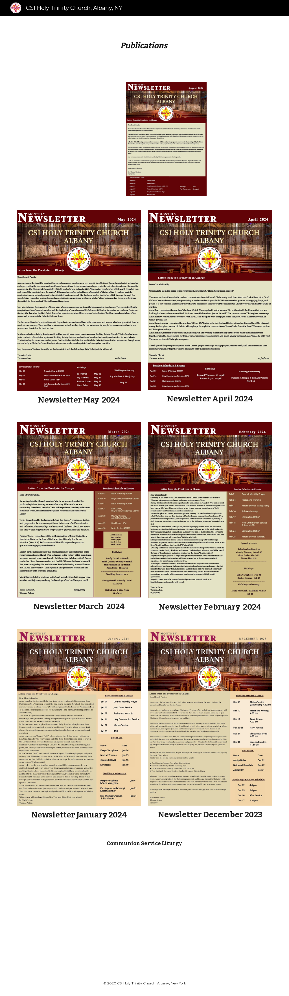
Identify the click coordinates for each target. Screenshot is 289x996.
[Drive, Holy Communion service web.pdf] (122, 910)
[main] (144, 45)
